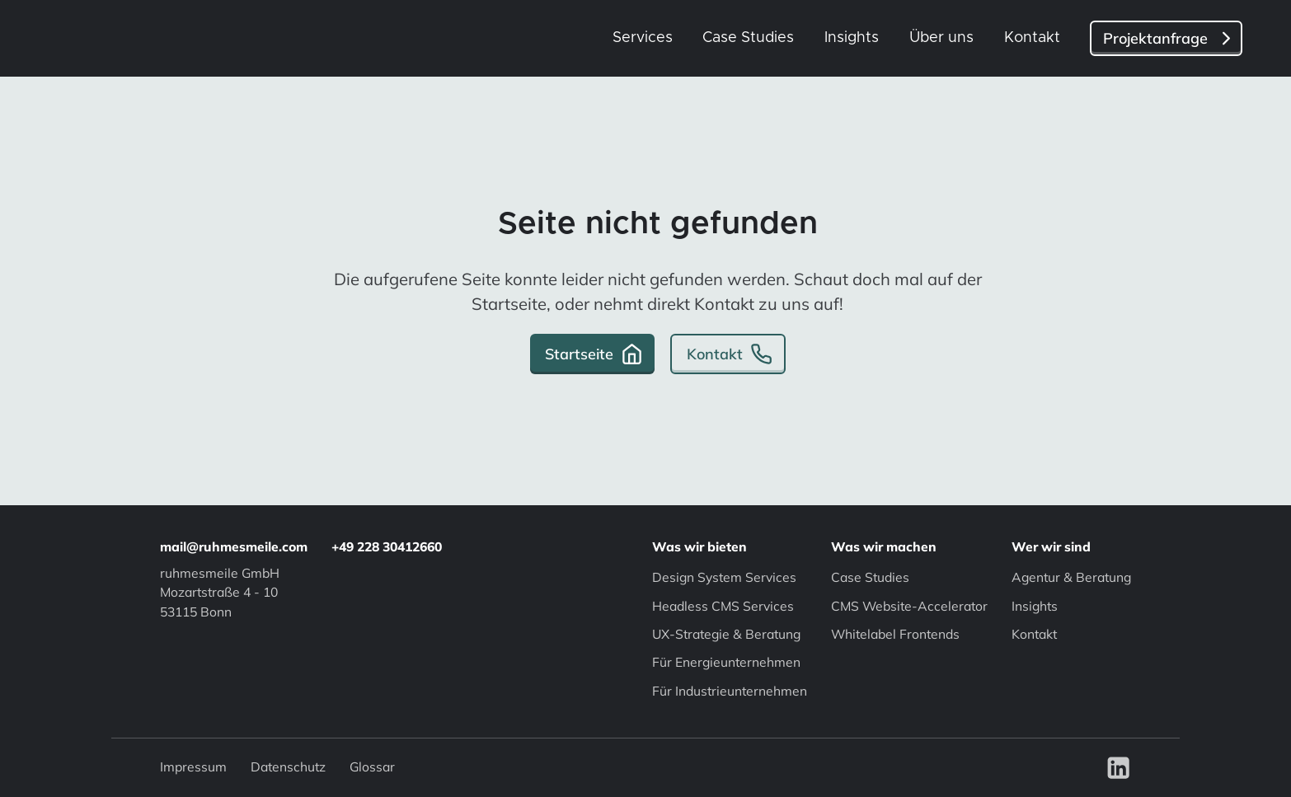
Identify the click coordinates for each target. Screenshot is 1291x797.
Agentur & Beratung (1071, 577)
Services (643, 37)
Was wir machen (884, 546)
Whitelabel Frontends (895, 634)
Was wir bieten (699, 546)
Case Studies (748, 37)
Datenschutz (288, 767)
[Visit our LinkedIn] (1118, 766)
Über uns (941, 37)
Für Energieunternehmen (726, 662)
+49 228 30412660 (386, 546)
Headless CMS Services (723, 606)
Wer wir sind (1051, 546)
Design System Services (724, 577)
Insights (851, 37)
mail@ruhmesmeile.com (233, 546)
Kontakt (1032, 37)
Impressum (193, 767)
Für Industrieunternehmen (729, 690)
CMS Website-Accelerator (909, 606)
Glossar (372, 767)
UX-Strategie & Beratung (726, 634)
